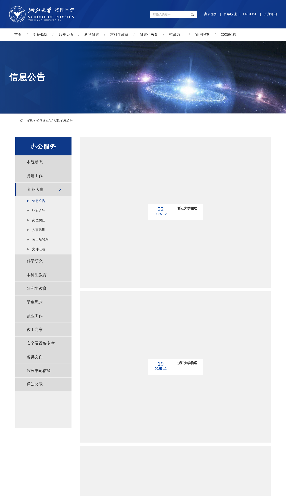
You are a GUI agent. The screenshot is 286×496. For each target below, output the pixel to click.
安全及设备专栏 (41, 343)
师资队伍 (66, 34)
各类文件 (35, 357)
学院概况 (40, 34)
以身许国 (270, 14)
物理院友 (202, 34)
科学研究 (91, 34)
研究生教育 (149, 34)
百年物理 (230, 14)
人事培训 (38, 230)
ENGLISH (250, 14)
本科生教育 (119, 34)
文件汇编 (38, 249)
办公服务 (210, 14)
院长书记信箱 (39, 370)
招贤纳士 (176, 34)
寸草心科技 (150, 489)
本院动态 (35, 162)
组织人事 (53, 120)
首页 (18, 34)
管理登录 (165, 489)
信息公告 (67, 120)
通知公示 (35, 384)
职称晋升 (38, 210)
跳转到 (223, 428)
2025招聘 (228, 34)
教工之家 (35, 329)
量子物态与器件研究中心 (243, 466)
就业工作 (35, 316)
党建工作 (35, 175)
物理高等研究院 (237, 458)
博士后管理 (40, 239)
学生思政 (35, 302)
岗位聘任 (38, 220)
